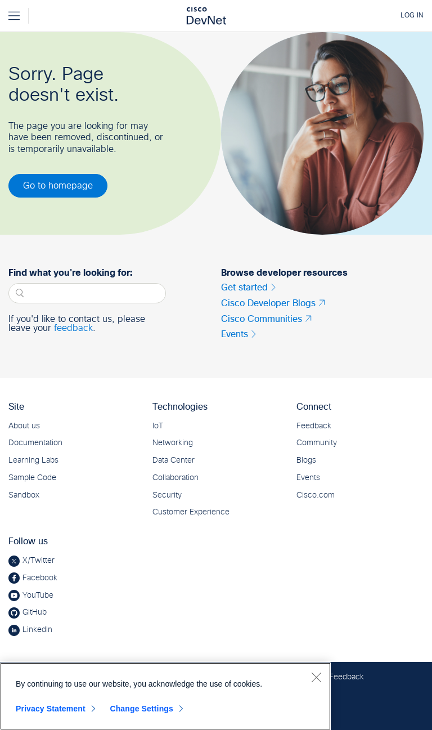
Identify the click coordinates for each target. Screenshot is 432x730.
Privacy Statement (51, 708)
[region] (165, 696)
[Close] (316, 677)
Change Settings (141, 708)
